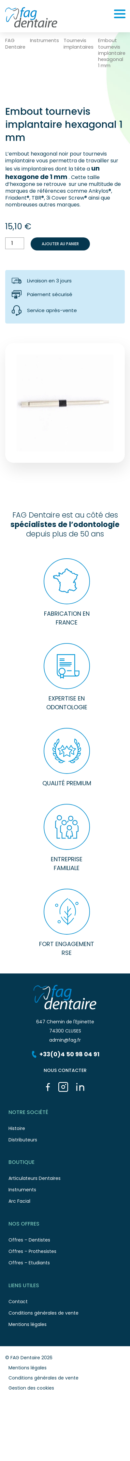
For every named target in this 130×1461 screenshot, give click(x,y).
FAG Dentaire (15, 44)
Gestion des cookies (31, 1388)
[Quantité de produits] (14, 243)
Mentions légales (27, 1367)
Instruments (44, 41)
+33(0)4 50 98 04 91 (65, 1054)
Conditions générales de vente (66, 1315)
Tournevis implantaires (79, 44)
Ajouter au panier (60, 244)
